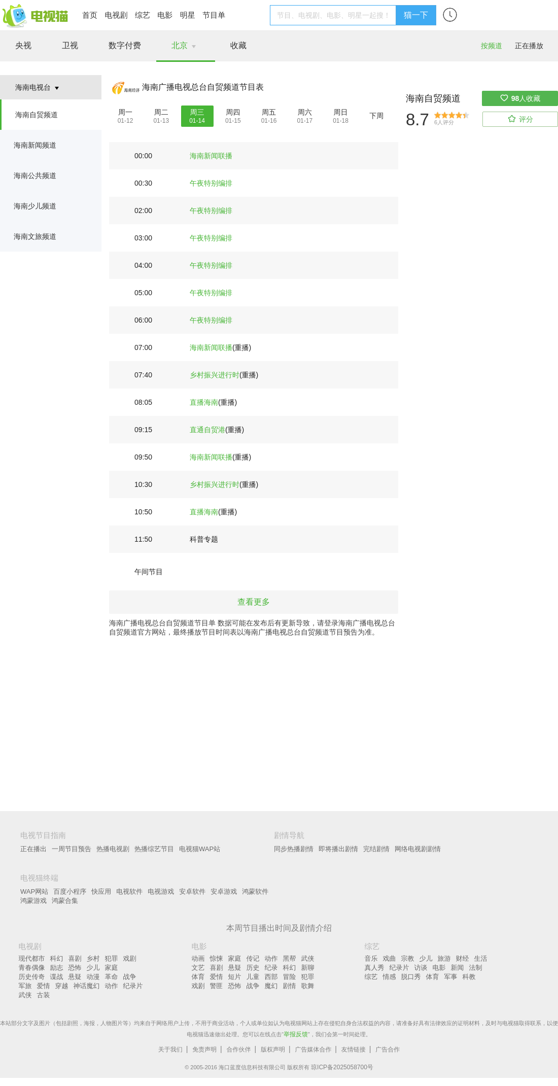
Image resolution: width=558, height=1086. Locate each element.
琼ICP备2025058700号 (342, 1067)
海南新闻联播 (211, 156)
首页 (89, 15)
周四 (233, 112)
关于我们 (170, 1049)
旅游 (444, 958)
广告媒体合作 (313, 1049)
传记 (253, 958)
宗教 (407, 958)
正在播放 (529, 46)
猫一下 (416, 15)
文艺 (198, 967)
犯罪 (111, 958)
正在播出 (33, 849)
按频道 (491, 46)
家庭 (111, 967)
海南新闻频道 (35, 145)
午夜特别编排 (211, 183)
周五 (269, 112)
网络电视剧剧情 (418, 849)
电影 (164, 15)
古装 (43, 995)
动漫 (93, 976)
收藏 (238, 45)
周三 (197, 112)
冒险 (289, 976)
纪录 (271, 967)
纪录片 (133, 986)
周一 (125, 112)
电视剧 (115, 15)
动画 (198, 958)
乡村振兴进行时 (214, 375)
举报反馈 (296, 1034)
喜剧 (75, 958)
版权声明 (273, 1049)
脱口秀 (411, 976)
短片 (234, 976)
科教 (469, 976)
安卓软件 (192, 891)
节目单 (213, 15)
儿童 (253, 976)
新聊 (308, 967)
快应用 (101, 891)
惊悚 (216, 958)
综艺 (142, 15)
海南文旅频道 (35, 236)
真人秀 (375, 967)
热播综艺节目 (154, 849)
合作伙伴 (239, 1049)
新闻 (457, 967)
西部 (271, 976)
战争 (129, 976)
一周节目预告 (71, 849)
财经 (462, 958)
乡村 (93, 958)
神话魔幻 (87, 986)
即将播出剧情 (338, 849)
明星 (187, 15)
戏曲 (389, 958)
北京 (179, 45)
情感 (389, 976)
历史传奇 (32, 976)
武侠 (25, 995)
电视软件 (129, 891)
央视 (23, 45)
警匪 (216, 986)
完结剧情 (376, 849)
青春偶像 (32, 967)
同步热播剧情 (293, 849)
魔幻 (271, 986)
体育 (198, 976)
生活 (480, 958)
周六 (305, 112)
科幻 (56, 958)
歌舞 (308, 986)
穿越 (61, 986)
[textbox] (334, 15)
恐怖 (75, 967)
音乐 (371, 958)
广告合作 (387, 1049)
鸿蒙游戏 (33, 900)
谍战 (56, 976)
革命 (111, 976)
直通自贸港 (207, 430)
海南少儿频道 (35, 206)
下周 (376, 116)
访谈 (421, 967)
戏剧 (129, 958)
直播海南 (204, 402)
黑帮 (289, 958)
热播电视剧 (112, 849)
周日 (341, 112)
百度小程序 (69, 891)
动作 (111, 986)
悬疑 (75, 976)
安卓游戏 (224, 891)
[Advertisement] (279, 715)
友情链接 (353, 1049)
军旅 (25, 986)
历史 (253, 967)
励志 (56, 967)
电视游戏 (161, 891)
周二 (161, 112)
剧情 (289, 986)
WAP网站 (34, 891)
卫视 (70, 45)
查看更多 (253, 602)
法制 (475, 967)
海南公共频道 (35, 175)
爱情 (43, 986)
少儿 (93, 967)
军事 (451, 976)
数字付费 (125, 45)
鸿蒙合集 (65, 900)
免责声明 (204, 1049)
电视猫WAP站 (199, 849)
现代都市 (32, 958)
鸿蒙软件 (255, 891)
